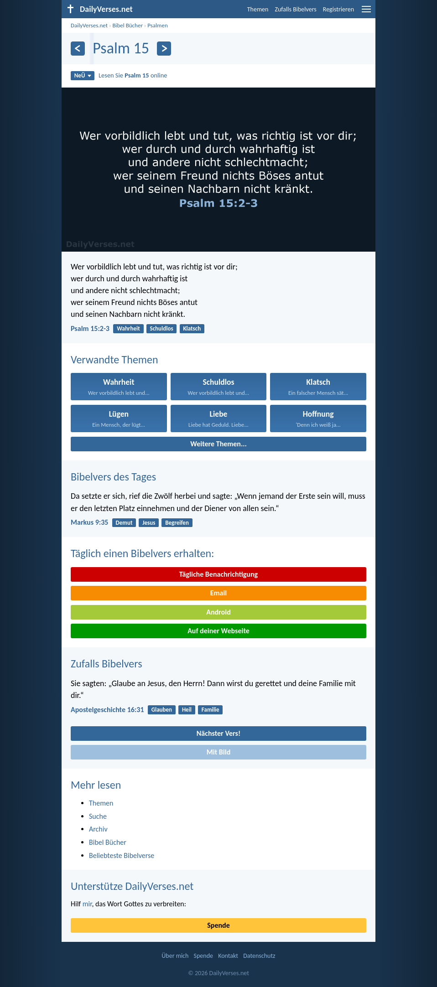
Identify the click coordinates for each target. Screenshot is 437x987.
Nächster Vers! (218, 733)
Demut (124, 522)
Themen (258, 9)
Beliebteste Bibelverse (121, 855)
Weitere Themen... (218, 443)
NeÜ (82, 75)
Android (218, 612)
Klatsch (192, 328)
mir (87, 903)
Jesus (148, 522)
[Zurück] (78, 48)
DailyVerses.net (89, 25)
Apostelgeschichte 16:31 (107, 709)
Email (218, 593)
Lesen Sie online (133, 75)
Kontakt (228, 956)
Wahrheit (128, 328)
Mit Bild (219, 752)
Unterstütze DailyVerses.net (132, 886)
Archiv (98, 829)
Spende (218, 925)
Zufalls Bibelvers (295, 9)
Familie (210, 709)
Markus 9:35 (89, 522)
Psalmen (157, 25)
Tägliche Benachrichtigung (218, 574)
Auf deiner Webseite (218, 630)
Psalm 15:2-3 (90, 328)
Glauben (161, 709)
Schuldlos (161, 328)
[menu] (366, 12)
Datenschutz (259, 956)
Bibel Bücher (127, 25)
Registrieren (338, 9)
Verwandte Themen (114, 359)
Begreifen (177, 522)
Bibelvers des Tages (113, 476)
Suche (98, 816)
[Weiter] (164, 48)
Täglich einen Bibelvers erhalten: (142, 553)
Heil (187, 709)
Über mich (174, 956)
